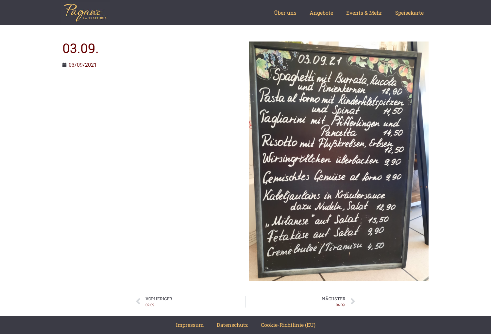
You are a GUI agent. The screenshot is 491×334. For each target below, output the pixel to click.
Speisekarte (409, 12)
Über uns (285, 12)
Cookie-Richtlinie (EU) (288, 324)
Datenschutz (232, 324)
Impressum (190, 324)
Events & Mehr (364, 12)
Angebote (321, 12)
